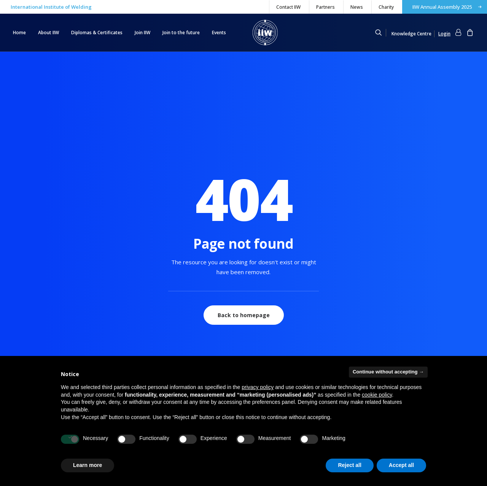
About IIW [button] (48, 32)
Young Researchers (157, 355)
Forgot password (32, 355)
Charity (386, 7)
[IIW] (265, 33)
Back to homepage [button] (244, 209)
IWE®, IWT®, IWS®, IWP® (164, 325)
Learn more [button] (87, 465)
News (356, 7)
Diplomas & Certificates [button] (97, 32)
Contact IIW (288, 7)
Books (264, 345)
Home (19, 32)
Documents (270, 335)
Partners (325, 7)
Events (219, 32)
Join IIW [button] (142, 32)
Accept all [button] (401, 465)
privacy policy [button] (258, 387)
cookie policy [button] (377, 395)
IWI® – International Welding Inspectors (180, 335)
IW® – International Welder (166, 345)
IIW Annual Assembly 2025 (442, 6)
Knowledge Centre (411, 33)
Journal (265, 355)
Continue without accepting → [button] (388, 372)
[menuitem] (288, 7)
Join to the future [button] (181, 32)
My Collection (28, 325)
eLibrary (266, 325)
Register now (28, 345)
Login (19, 335)
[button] (382, 33)
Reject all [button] (349, 465)
